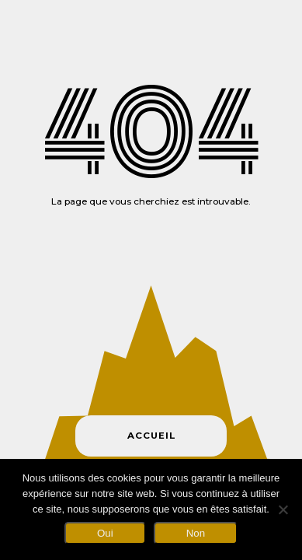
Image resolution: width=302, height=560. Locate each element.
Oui (105, 533)
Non (195, 533)
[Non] (282, 509)
